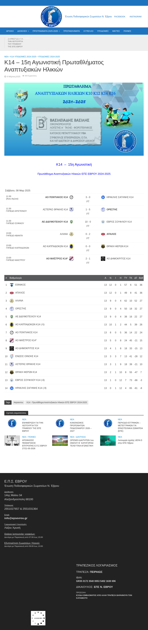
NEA (6, 56)
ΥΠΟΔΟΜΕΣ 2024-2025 (49, 56)
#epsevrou (18, 402)
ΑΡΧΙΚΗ (10, 31)
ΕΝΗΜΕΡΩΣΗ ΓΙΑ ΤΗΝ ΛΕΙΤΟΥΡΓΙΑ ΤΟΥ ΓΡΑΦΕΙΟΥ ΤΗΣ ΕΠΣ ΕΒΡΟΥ (15, 43)
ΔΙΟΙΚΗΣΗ (22, 31)
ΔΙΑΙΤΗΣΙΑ (81, 437)
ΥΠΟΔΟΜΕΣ (103, 31)
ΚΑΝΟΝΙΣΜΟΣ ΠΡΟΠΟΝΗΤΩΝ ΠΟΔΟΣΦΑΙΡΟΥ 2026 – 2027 (80, 427)
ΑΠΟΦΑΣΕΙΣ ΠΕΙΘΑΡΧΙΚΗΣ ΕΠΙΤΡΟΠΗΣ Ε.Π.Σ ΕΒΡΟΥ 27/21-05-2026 (34, 444)
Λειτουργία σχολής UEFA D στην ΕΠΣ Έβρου (130, 441)
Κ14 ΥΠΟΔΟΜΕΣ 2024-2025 (23, 56)
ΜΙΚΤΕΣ (116, 31)
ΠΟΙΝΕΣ (127, 31)
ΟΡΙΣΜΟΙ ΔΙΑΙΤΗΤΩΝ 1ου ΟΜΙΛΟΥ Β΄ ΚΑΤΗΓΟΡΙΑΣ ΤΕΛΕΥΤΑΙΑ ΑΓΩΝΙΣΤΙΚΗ (82, 443)
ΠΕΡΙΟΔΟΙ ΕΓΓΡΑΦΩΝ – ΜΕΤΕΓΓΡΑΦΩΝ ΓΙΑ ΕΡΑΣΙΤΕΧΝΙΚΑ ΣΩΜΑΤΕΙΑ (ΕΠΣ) (130, 427)
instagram (135, 16)
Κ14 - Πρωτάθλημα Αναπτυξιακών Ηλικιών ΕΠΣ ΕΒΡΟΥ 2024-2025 (57, 402)
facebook (119, 16)
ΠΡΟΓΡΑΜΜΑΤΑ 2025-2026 (45, 31)
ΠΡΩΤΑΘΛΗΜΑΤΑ (71, 31)
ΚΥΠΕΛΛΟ (88, 31)
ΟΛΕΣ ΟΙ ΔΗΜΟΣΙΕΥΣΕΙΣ (18, 38)
